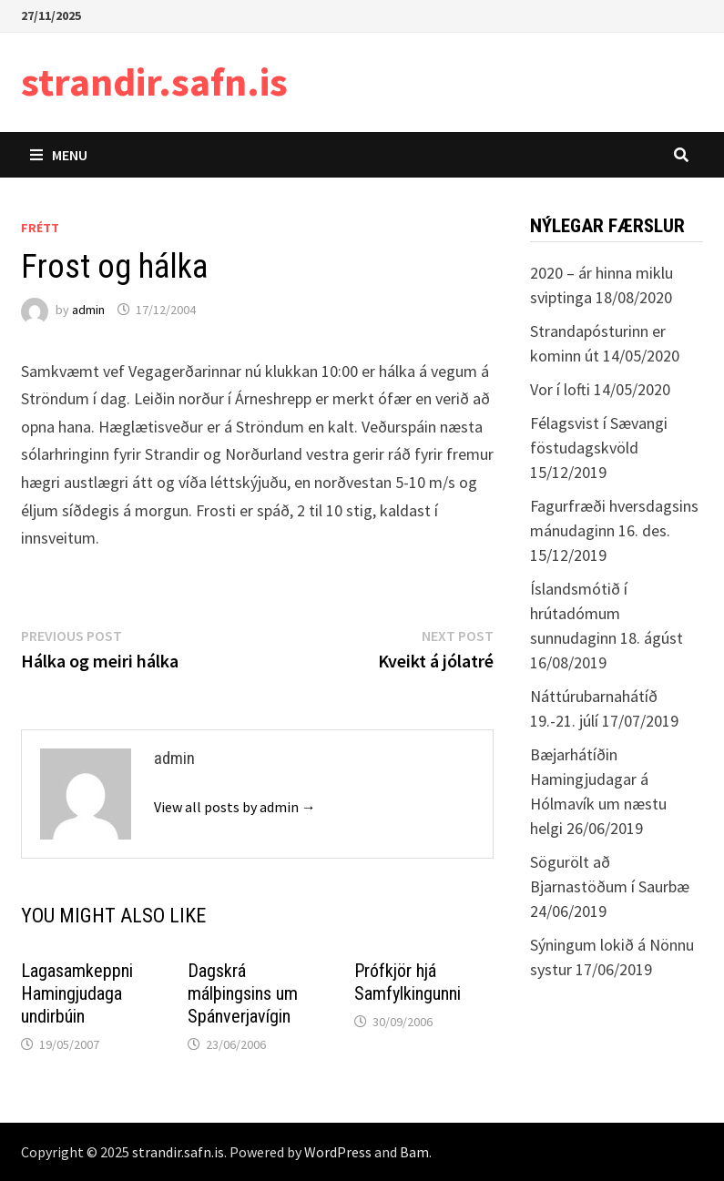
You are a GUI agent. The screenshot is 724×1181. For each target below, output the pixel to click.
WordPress (338, 1152)
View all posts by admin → (235, 807)
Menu (58, 155)
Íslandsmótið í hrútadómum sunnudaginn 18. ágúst (606, 613)
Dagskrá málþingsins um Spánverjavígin (243, 993)
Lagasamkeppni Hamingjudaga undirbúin (77, 993)
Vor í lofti (560, 389)
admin (88, 309)
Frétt (40, 227)
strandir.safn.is (154, 81)
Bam (414, 1152)
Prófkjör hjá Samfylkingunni (407, 982)
